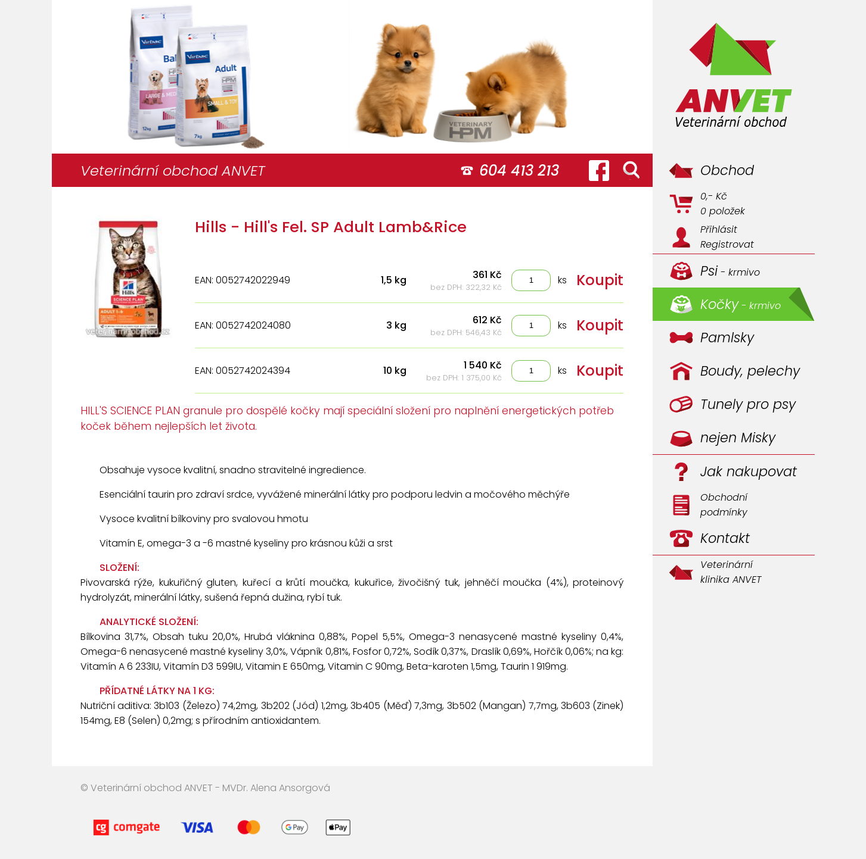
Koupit (599, 280)
